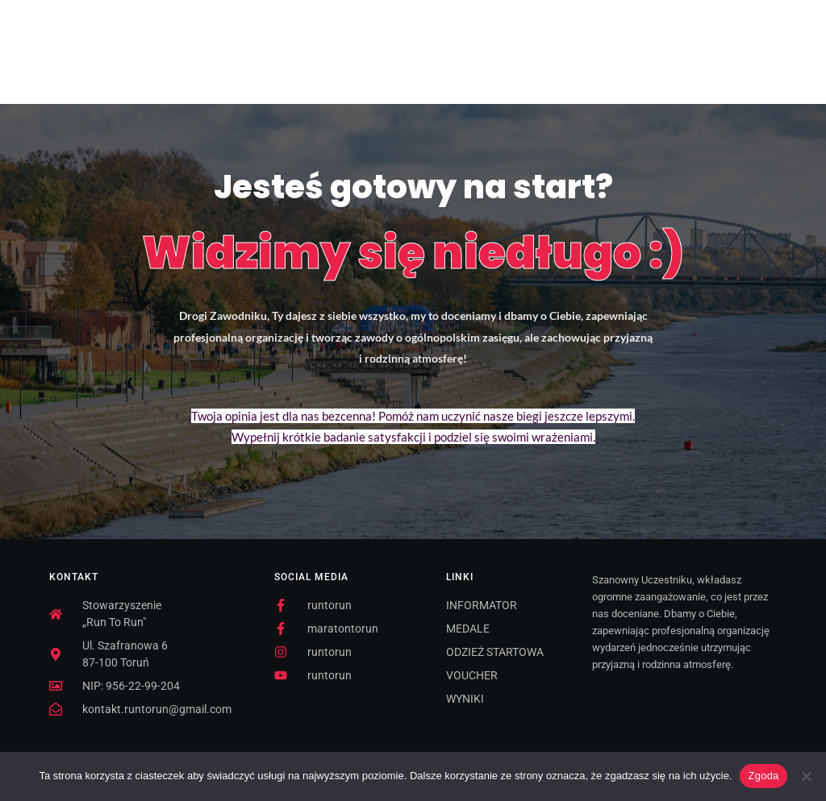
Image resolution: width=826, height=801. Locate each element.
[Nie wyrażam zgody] (806, 776)
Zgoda (763, 776)
